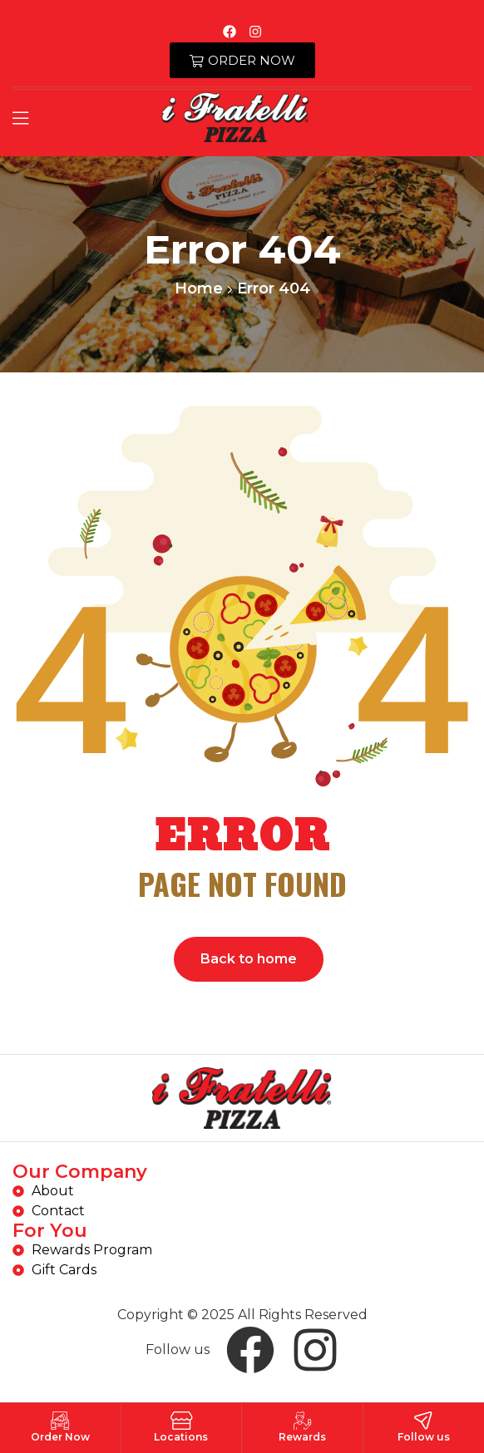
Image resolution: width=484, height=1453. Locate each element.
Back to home (248, 959)
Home (199, 288)
